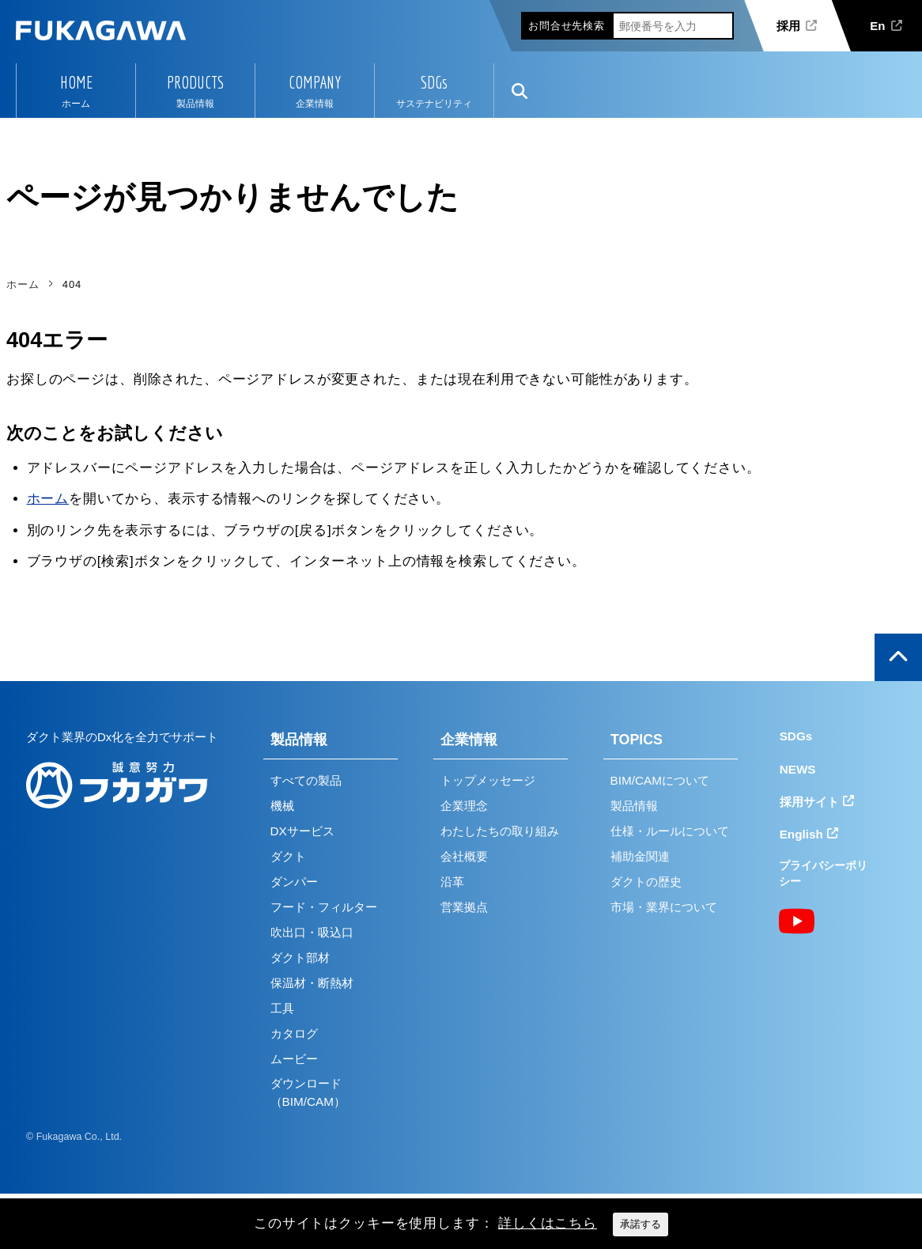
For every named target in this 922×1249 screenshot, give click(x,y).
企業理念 (464, 805)
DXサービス (302, 831)
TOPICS (636, 740)
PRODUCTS (195, 82)
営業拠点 (464, 907)
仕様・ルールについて (669, 831)
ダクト (288, 856)
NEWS (798, 769)
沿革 (452, 881)
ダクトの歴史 (646, 881)
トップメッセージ (487, 780)
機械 (282, 805)
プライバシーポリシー (823, 874)
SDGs (434, 82)
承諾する (640, 1224)
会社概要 (464, 856)
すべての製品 (306, 780)
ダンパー (294, 881)
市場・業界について (663, 907)
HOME (76, 82)
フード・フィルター (323, 907)
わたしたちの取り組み (499, 831)
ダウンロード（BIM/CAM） (308, 1092)
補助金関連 (640, 856)
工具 (282, 1008)
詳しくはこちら (547, 1223)
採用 (788, 25)
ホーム (48, 498)
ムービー (294, 1058)
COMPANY (315, 82)
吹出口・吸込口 (311, 932)
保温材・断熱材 (311, 983)
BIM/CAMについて (659, 780)
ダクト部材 (300, 957)
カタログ (294, 1033)
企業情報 (468, 740)
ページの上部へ (898, 657)
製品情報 (298, 740)
